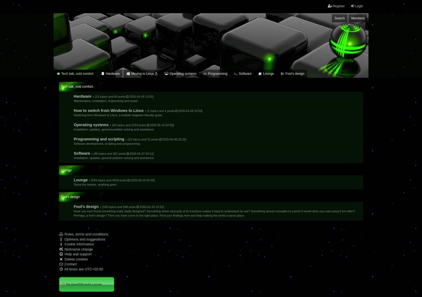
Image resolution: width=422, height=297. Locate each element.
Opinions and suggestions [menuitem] (82, 239)
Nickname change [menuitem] (76, 249)
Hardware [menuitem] (110, 74)
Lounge (114, 182)
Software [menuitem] (243, 74)
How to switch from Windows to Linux (138, 112)
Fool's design (214, 210)
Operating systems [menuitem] (180, 74)
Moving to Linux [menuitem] (142, 74)
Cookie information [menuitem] (76, 244)
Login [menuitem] (356, 6)
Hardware (113, 98)
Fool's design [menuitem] (292, 74)
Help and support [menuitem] (75, 254)
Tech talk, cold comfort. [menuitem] (75, 74)
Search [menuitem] (340, 18)
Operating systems (124, 127)
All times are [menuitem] (81, 269)
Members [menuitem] (358, 18)
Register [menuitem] (336, 6)
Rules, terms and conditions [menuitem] (83, 234)
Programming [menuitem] (215, 74)
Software (114, 155)
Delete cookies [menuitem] (73, 259)
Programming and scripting (130, 141)
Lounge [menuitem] (266, 74)
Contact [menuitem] (68, 264)
